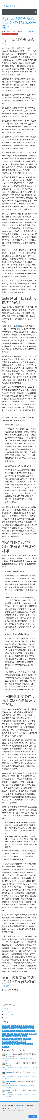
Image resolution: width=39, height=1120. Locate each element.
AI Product (6, 1028)
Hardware (33, 1033)
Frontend (24, 1033)
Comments (30, 31)
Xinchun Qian (11, 1081)
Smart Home (21, 1041)
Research (6, 1041)
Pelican (18, 1105)
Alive (6, 1008)
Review (13, 1041)
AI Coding (18, 1025)
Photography (17, 1039)
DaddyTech (10, 1090)
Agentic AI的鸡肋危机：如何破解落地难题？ (19, 22)
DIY (4, 1033)
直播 (17, 326)
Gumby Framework (18, 1111)
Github (32, 1116)
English (10, 1033)
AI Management (28, 1025)
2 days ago (8, 1087)
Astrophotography (27, 1028)
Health (5, 1036)
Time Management (20, 1044)
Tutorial (5, 1047)
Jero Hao (9, 1072)
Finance (17, 1033)
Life (5, 1017)
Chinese (5, 34)
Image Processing (14, 1036)
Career (18, 1031)
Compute (8, 1011)
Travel (30, 1044)
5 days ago (8, 1096)
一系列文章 (14, 48)
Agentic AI (14, 34)
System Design (7, 1044)
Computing (8, 1014)
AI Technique (16, 1028)
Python (13, 1108)
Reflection (27, 1039)
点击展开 (5, 986)
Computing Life (9, 5)
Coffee (32, 1031)
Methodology (7, 1039)
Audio (5, 1031)
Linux (24, 1036)
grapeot (21, 31)
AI (12, 1025)
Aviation (11, 1031)
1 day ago (7, 1060)
